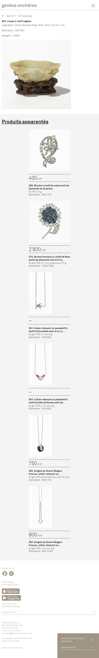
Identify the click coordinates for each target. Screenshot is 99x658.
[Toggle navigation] (93, 6)
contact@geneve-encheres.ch (17, 633)
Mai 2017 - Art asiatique (17, 15)
